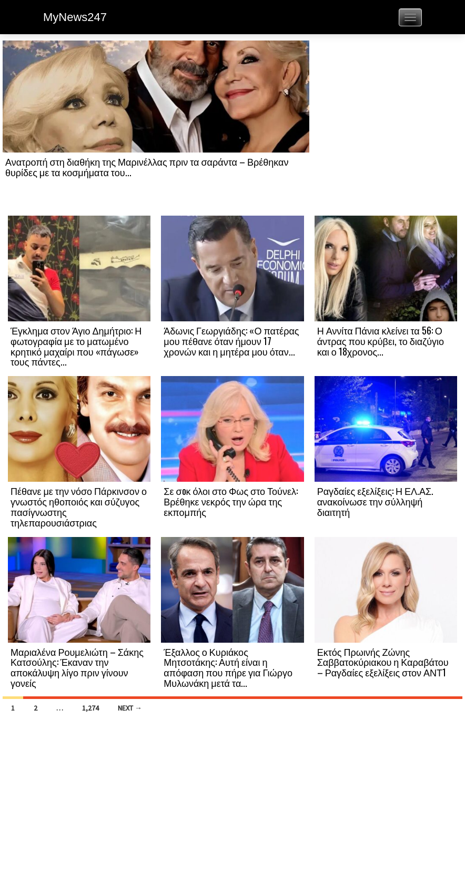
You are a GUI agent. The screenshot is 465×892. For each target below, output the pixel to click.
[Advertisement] (386, 127)
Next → (130, 708)
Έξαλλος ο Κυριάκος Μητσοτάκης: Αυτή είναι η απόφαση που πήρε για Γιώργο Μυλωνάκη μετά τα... (228, 667)
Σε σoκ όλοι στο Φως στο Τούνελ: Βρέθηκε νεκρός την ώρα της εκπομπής (231, 501)
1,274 (90, 708)
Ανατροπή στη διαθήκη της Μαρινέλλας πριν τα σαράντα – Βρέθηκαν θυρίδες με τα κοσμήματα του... (146, 167)
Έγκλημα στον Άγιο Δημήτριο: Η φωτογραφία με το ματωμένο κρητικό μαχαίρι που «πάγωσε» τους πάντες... (76, 345)
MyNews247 (75, 17)
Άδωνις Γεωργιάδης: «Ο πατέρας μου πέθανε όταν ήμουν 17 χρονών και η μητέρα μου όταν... (231, 340)
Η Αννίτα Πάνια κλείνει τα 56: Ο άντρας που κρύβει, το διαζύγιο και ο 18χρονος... (380, 340)
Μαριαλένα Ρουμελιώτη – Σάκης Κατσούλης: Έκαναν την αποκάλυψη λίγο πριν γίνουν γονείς (77, 667)
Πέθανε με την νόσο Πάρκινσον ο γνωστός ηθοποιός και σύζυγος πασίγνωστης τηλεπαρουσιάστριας (79, 506)
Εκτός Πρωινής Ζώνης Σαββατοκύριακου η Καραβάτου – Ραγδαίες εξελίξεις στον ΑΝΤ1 (383, 662)
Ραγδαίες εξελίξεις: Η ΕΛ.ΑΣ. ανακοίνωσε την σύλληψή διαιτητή (375, 501)
